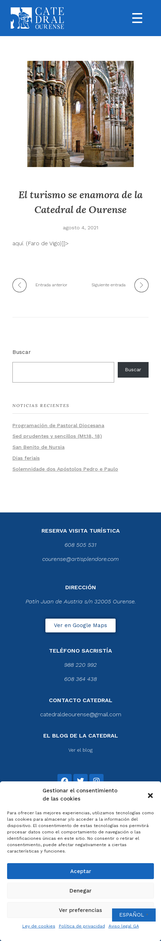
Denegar (80, 891)
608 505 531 (80, 544)
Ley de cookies (38, 926)
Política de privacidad (82, 926)
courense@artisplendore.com (80, 559)
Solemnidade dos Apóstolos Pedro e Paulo (65, 469)
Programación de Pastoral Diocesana (58, 425)
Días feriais (26, 458)
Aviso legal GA (124, 926)
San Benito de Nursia (38, 447)
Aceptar (80, 871)
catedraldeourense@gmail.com (80, 714)
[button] (150, 794)
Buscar (21, 352)
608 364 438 (80, 679)
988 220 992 (80, 664)
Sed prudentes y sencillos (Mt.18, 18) (57, 436)
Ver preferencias (80, 910)
